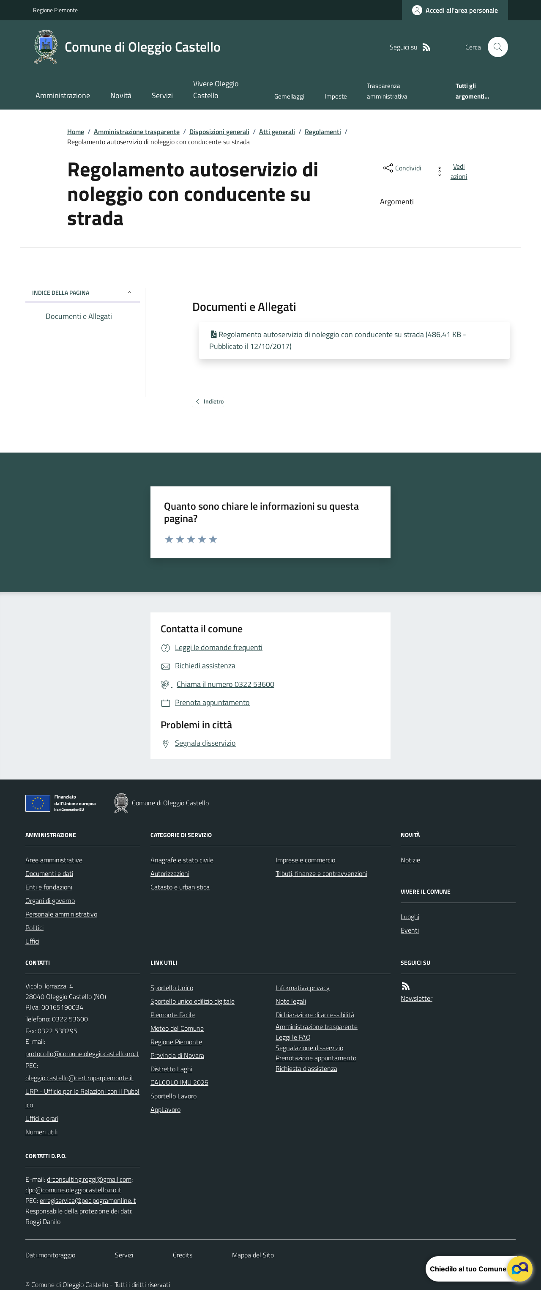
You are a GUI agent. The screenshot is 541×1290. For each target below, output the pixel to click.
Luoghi (410, 916)
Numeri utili (41, 1132)
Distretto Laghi (171, 1069)
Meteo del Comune (177, 1028)
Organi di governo (50, 900)
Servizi (162, 95)
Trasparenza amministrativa (387, 91)
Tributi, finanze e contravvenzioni (321, 873)
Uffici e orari (41, 1118)
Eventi (410, 930)
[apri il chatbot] (520, 1269)
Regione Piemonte (55, 9)
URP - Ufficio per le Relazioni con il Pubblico (82, 1098)
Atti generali (277, 131)
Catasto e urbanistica (180, 887)
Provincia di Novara (177, 1055)
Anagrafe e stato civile (181, 860)
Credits (182, 1255)
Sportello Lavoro (173, 1096)
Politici (34, 927)
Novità (120, 95)
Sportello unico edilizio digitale (192, 1001)
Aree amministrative (53, 860)
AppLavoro (165, 1109)
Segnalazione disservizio (309, 1048)
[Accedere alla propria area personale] (455, 10)
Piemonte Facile (172, 1015)
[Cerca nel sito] (494, 47)
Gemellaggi (289, 96)
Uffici (32, 941)
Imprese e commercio (305, 860)
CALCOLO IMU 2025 (179, 1082)
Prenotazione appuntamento (316, 1058)
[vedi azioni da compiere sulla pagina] (453, 171)
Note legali (291, 1001)
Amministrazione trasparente (137, 131)
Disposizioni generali (219, 131)
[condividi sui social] (401, 168)
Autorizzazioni (169, 873)
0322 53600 (70, 1019)
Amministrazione (63, 95)
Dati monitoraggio (50, 1255)
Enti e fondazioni (48, 887)
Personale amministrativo (61, 914)
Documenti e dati (49, 873)
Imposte (336, 96)
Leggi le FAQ (293, 1037)
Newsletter (416, 998)
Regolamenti (323, 131)
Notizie (410, 860)
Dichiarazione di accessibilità (315, 1015)
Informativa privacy (303, 988)
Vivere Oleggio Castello (216, 89)
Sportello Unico (171, 988)
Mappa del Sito (253, 1255)
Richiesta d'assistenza (306, 1068)
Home (75, 131)
